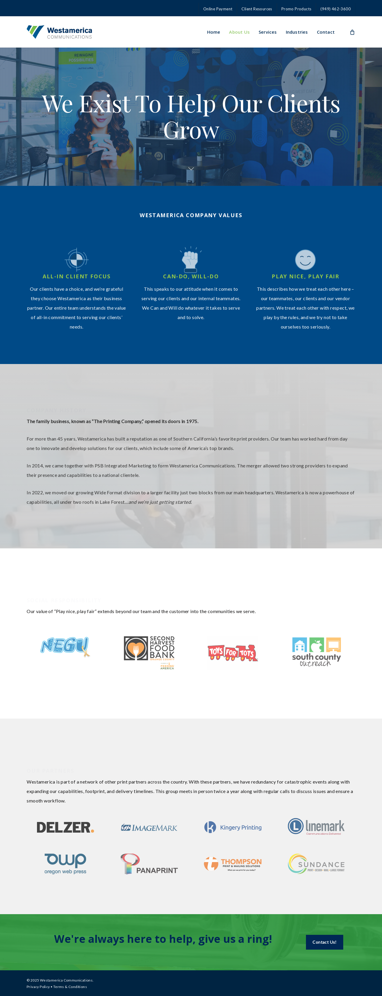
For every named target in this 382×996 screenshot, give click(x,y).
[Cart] (352, 32)
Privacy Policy (38, 986)
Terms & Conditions (70, 986)
